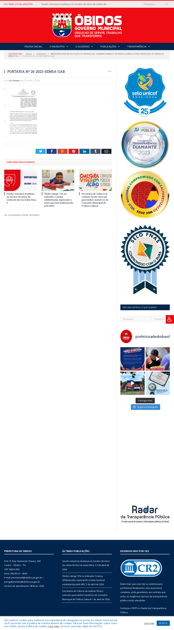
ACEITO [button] (163, 623)
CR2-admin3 (14, 80)
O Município (57, 46)
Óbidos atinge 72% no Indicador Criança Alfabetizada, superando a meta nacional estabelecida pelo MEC (58, 199)
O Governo (83, 46)
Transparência (136, 46)
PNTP (134, 608)
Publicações (108, 46)
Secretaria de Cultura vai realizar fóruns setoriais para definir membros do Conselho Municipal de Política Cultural (95, 199)
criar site (140, 583)
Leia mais (53, 626)
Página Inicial (33, 46)
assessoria (156, 587)
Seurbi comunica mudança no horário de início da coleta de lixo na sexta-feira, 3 (76, 4)
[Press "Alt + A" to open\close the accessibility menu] (170, 319)
